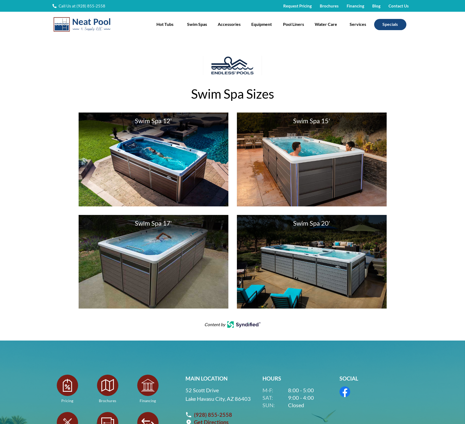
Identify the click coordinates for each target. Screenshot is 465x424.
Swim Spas (197, 24)
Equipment (261, 24)
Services (358, 24)
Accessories (229, 24)
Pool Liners (293, 24)
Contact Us (399, 5)
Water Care (326, 24)
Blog (376, 5)
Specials (390, 24)
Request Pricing (297, 5)
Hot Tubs (164, 24)
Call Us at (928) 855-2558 (82, 5)
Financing (355, 5)
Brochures (329, 5)
